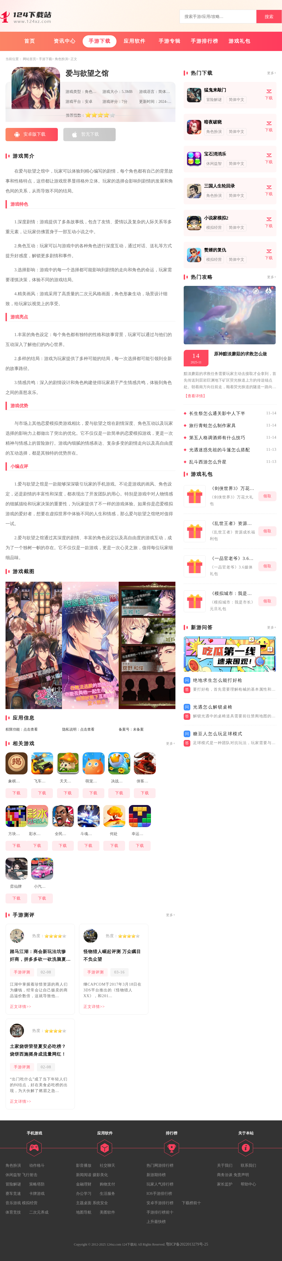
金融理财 (83, 1184)
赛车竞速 (13, 1194)
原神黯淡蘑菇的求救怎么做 (240, 354)
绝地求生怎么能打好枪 (218, 680)
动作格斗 (37, 1165)
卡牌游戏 (37, 1194)
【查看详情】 (195, 396)
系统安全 (100, 1203)
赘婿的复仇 (215, 250)
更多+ (170, 743)
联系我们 (248, 1165)
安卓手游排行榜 (160, 1203)
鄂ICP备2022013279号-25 (187, 1244)
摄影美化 (100, 1175)
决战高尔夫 (120, 781)
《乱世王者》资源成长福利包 (233, 523)
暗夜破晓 (213, 122)
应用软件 (135, 41)
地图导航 (83, 1212)
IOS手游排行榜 (159, 1194)
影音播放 (83, 1165)
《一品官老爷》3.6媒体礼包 (233, 558)
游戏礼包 (240, 41)
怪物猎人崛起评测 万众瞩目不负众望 (112, 955)
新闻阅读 (83, 1175)
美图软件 (107, 1212)
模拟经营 (29, 1203)
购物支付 (107, 1184)
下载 (16, 793)
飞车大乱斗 (43, 781)
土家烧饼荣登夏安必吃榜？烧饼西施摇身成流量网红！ (38, 1050)
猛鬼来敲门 (215, 90)
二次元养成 (38, 1212)
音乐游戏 (13, 1203)
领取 (267, 496)
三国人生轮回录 (219, 186)
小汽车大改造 (43, 886)
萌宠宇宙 (93, 781)
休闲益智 (13, 1175)
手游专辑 (170, 41)
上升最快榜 (156, 1222)
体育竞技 (13, 1212)
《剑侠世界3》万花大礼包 (233, 488)
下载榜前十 (191, 1203)
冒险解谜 (13, 1184)
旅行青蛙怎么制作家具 (212, 425)
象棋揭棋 (16, 781)
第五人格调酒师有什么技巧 (217, 437)
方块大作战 (17, 834)
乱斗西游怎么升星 (208, 462)
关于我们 (224, 1165)
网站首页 (29, 59)
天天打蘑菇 (69, 781)
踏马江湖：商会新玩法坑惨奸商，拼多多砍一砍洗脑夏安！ (38, 956)
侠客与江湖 (145, 781)
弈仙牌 (16, 886)
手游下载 (100, 41)
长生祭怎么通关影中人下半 (217, 413)
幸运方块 (139, 834)
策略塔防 (37, 1184)
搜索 (269, 16)
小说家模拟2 (216, 218)
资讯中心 (65, 41)
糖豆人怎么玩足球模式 (218, 733)
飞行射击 (29, 1175)
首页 (29, 41)
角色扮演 (61, 59)
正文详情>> (20, 1007)
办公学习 (83, 1194)
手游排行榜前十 (160, 1212)
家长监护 (224, 1184)
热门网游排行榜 (160, 1165)
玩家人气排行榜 (160, 1184)
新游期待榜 (156, 1175)
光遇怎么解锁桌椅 (213, 707)
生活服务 (107, 1194)
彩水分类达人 (38, 834)
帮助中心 (248, 1184)
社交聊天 (107, 1165)
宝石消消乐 (215, 154)
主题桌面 (83, 1203)
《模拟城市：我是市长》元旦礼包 (233, 593)
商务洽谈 (224, 1175)
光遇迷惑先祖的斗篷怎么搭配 (219, 449)
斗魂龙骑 (88, 834)
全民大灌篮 (64, 834)
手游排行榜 (204, 41)
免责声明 (241, 1175)
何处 (114, 834)
